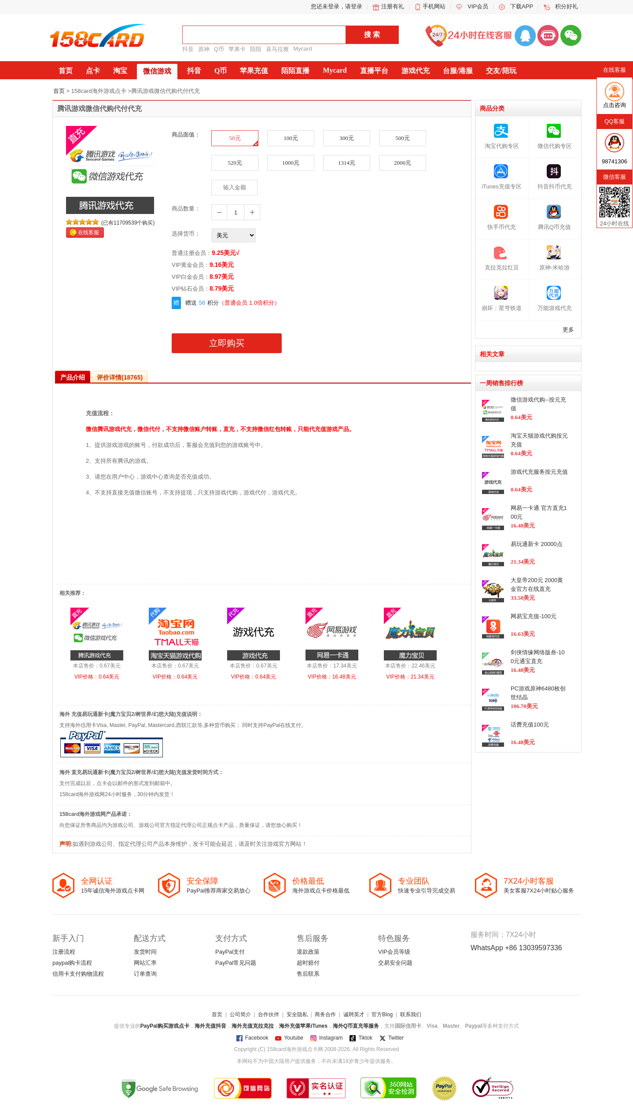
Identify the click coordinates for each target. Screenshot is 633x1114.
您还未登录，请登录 (336, 6)
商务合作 (325, 1014)
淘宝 (120, 70)
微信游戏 (157, 71)
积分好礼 (566, 6)
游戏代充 (415, 70)
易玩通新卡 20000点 (537, 544)
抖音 (188, 49)
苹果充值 (254, 70)
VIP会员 (477, 6)
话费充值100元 (530, 724)
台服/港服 (458, 70)
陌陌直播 (295, 70)
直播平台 (374, 70)
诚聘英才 (353, 1014)
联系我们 (410, 1014)
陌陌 (255, 49)
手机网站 (434, 6)
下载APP (521, 6)
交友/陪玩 (501, 70)
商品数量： (186, 208)
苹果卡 (237, 49)
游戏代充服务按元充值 (539, 471)
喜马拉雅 (277, 49)
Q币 (219, 49)
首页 (66, 70)
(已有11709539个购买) (128, 223)
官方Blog (382, 1014)
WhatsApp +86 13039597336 (516, 948)
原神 (204, 49)
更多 (568, 329)
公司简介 (240, 1014)
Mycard (302, 48)
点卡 (93, 70)
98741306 (614, 161)
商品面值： (186, 134)
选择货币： (186, 233)
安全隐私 (297, 1014)
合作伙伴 (268, 1014)
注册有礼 (392, 6)
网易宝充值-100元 (533, 616)
